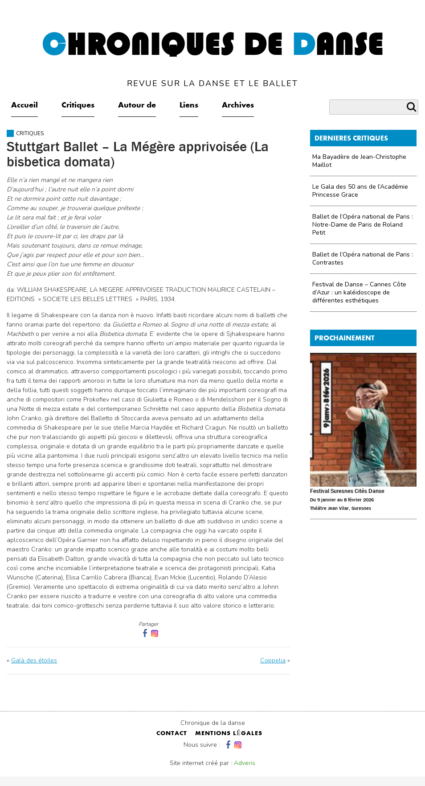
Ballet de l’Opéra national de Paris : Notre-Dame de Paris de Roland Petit (362, 224)
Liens (189, 106)
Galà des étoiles (34, 660)
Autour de (137, 106)
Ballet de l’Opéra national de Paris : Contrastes (362, 258)
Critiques (77, 106)
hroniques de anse (213, 59)
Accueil (24, 106)
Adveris (244, 763)
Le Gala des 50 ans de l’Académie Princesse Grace (360, 190)
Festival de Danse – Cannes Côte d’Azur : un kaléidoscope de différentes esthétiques (359, 292)
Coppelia (273, 660)
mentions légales (228, 734)
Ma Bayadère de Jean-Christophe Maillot (359, 161)
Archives (238, 106)
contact (171, 734)
